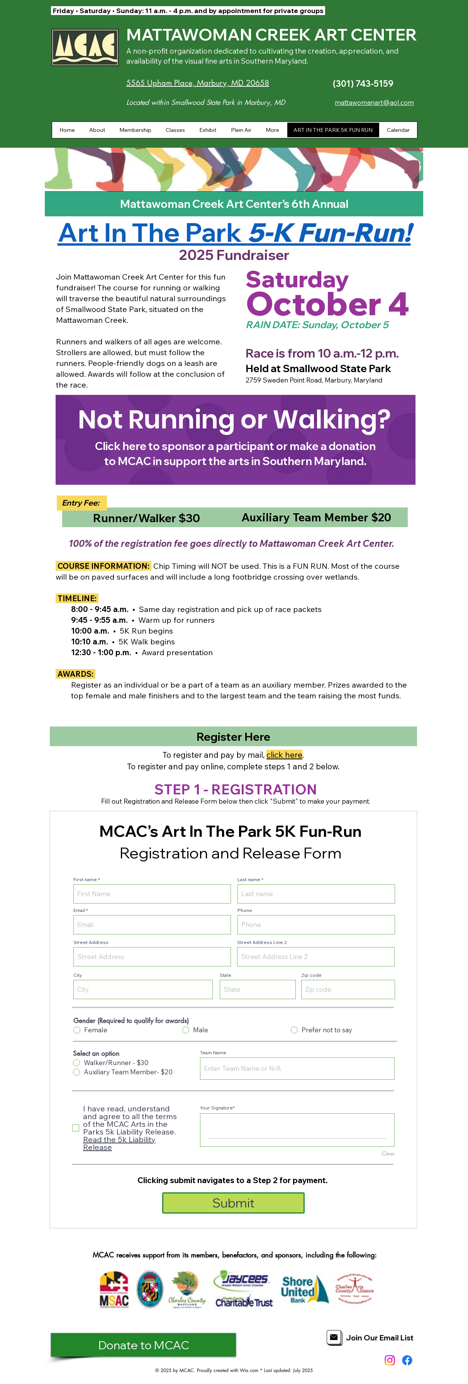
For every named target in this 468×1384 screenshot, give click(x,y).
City (77, 975)
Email (79, 910)
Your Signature (216, 1108)
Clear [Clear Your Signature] (388, 1153)
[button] (97, 130)
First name (85, 879)
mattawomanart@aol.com (374, 102)
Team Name (213, 1052)
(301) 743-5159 (363, 83)
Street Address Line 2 (262, 942)
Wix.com (249, 1370)
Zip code (311, 975)
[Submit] (233, 1203)
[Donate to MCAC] (143, 1345)
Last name (248, 879)
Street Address (91, 942)
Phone (244, 910)
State (225, 975)
